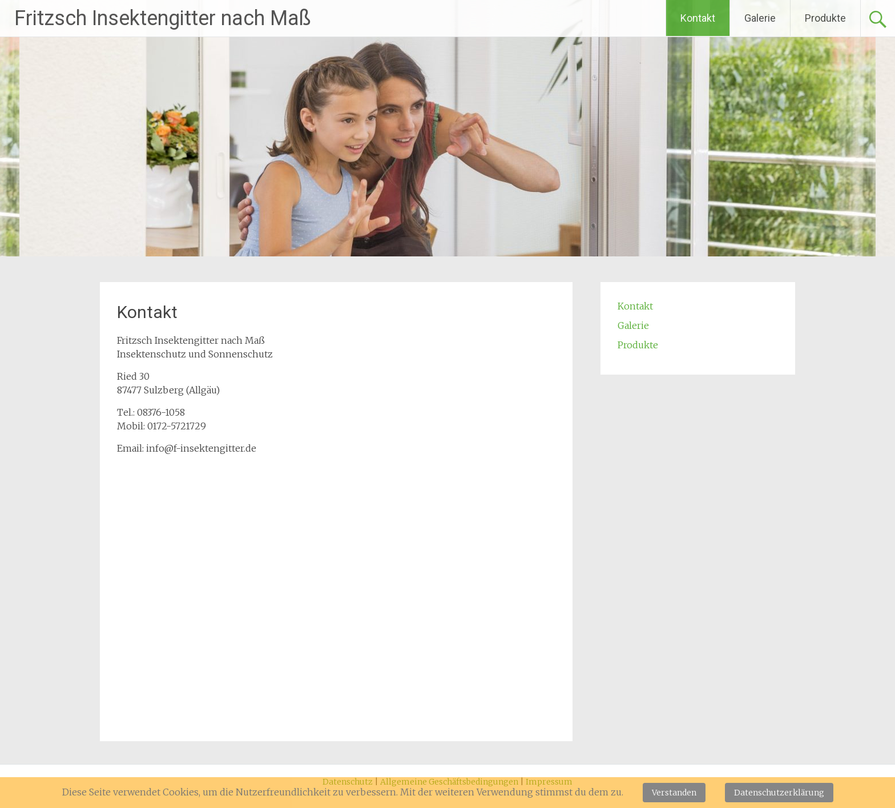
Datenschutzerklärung (779, 792)
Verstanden (674, 792)
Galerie (760, 18)
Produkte (825, 18)
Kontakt (697, 18)
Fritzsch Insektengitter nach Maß (162, 18)
